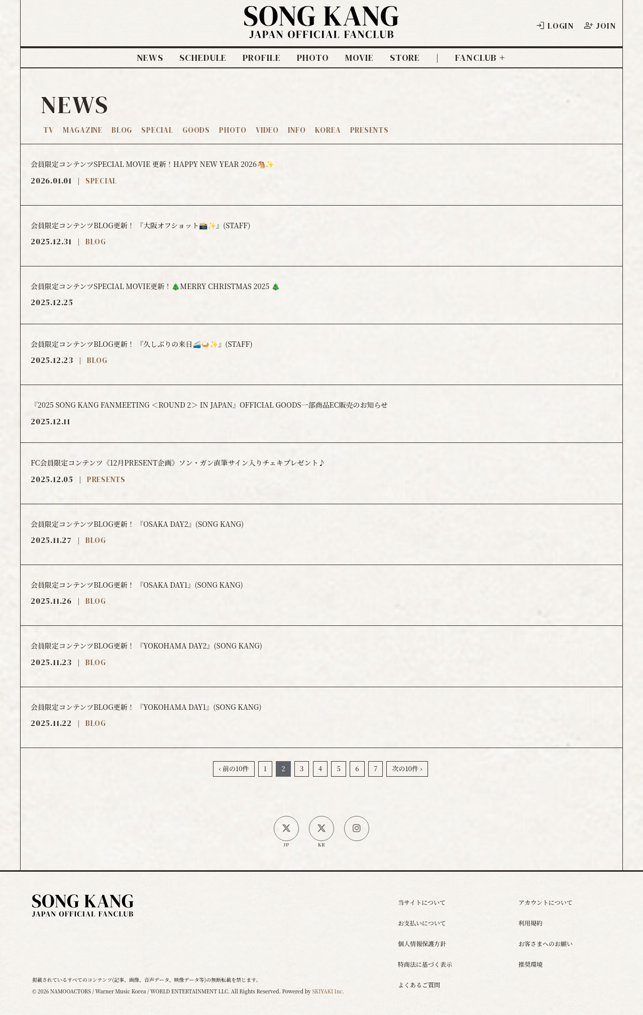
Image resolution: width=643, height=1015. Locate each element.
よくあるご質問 (419, 984)
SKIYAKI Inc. (328, 991)
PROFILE (261, 57)
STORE (405, 57)
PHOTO (313, 57)
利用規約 (530, 922)
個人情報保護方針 (422, 943)
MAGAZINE (82, 130)
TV (48, 130)
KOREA (328, 130)
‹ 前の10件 (234, 768)
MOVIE (359, 57)
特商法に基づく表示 (425, 964)
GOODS (196, 130)
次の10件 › (407, 768)
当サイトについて (422, 902)
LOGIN (554, 25)
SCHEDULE (203, 57)
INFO (296, 130)
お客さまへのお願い (545, 943)
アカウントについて (545, 902)
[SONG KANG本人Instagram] (356, 828)
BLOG (122, 130)
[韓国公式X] (321, 828)
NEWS (150, 57)
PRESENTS (369, 130)
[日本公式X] (286, 828)
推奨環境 (530, 964)
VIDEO (267, 130)
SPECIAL (157, 130)
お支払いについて (422, 922)
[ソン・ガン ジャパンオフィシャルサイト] (321, 31)
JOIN (599, 25)
